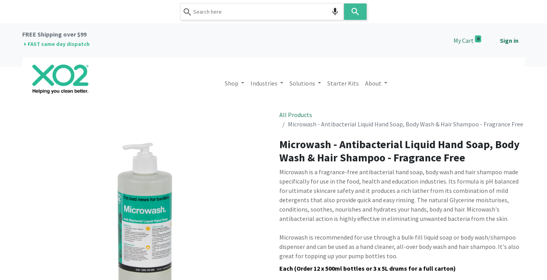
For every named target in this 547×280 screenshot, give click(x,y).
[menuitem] (343, 83)
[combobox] (262, 11)
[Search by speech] (335, 11)
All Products (295, 115)
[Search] (355, 11)
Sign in (509, 40)
